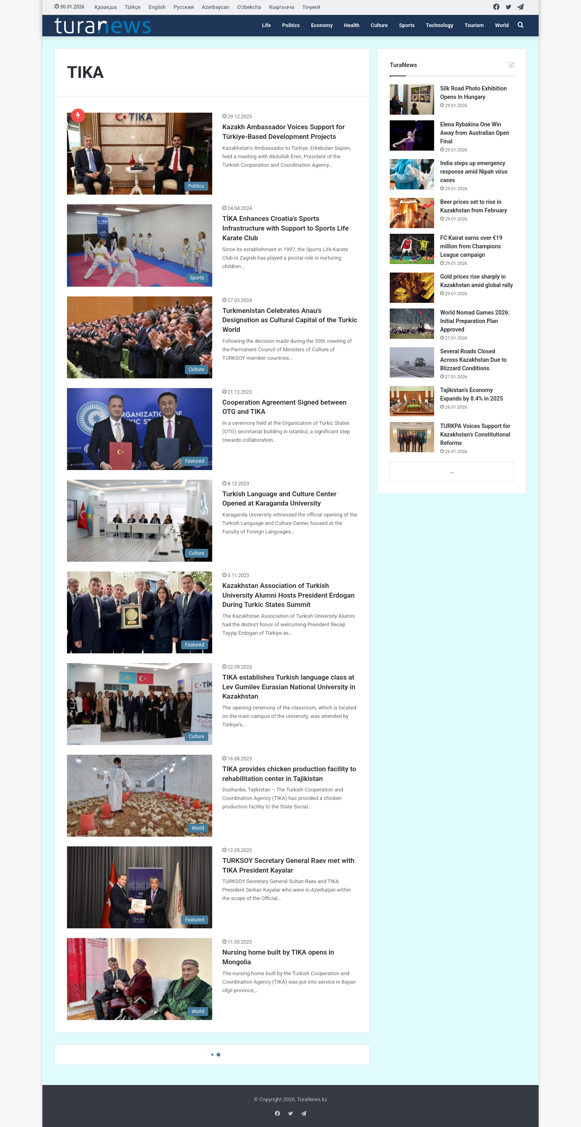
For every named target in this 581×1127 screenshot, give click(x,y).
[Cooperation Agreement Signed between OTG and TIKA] (139, 429)
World (502, 25)
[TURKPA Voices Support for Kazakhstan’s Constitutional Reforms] (412, 437)
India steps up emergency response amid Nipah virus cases (474, 171)
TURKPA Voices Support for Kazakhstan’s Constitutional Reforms (475, 434)
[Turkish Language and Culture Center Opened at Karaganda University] (139, 521)
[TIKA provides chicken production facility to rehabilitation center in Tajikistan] (139, 796)
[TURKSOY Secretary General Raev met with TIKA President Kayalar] (139, 887)
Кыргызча (281, 7)
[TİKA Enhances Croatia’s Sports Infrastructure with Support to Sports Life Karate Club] (139, 245)
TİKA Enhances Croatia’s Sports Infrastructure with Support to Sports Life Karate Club (285, 228)
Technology (440, 25)
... (451, 471)
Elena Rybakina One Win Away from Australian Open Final (474, 133)
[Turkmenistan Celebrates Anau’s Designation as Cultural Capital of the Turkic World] (139, 337)
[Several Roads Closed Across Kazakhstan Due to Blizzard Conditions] (412, 362)
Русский (183, 7)
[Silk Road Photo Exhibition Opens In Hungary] (412, 99)
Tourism (474, 25)
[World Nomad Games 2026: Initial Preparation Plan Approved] (412, 324)
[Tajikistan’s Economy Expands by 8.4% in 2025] (412, 401)
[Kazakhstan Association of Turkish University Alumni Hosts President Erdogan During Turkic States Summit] (139, 612)
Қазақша (105, 7)
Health (351, 25)
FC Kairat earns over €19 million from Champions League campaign (471, 246)
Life (266, 25)
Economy (322, 25)
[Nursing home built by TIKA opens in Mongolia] (139, 979)
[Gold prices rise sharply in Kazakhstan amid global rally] (412, 288)
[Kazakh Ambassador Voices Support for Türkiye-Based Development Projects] (139, 154)
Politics (291, 25)
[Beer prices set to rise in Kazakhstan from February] (412, 213)
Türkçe (132, 7)
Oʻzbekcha (249, 7)
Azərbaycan (215, 7)
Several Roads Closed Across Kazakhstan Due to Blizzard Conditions (473, 359)
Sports (407, 25)
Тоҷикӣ (311, 7)
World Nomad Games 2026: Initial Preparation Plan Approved (475, 321)
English (156, 7)
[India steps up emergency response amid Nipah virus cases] (412, 174)
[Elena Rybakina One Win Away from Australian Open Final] (412, 135)
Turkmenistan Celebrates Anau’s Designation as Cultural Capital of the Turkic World (289, 320)
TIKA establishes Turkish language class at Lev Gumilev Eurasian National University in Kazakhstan (288, 687)
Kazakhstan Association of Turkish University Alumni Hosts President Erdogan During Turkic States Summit (288, 595)
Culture (379, 25)
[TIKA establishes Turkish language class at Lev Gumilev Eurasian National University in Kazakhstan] (139, 704)
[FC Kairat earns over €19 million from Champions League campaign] (412, 249)
